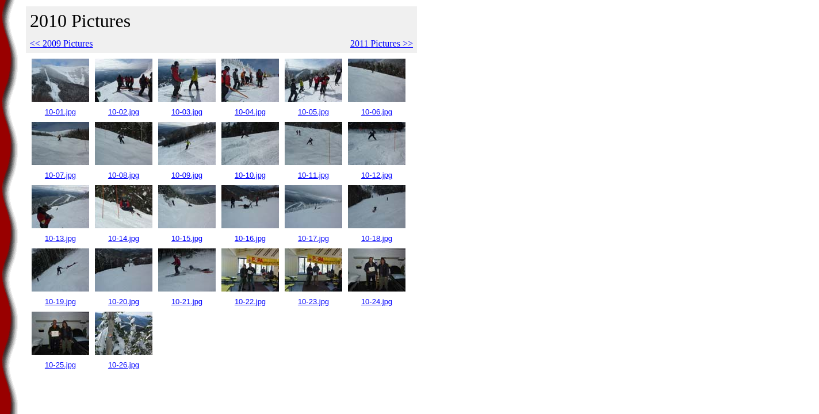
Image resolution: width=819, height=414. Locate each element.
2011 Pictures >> (381, 43)
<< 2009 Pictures (61, 43)
